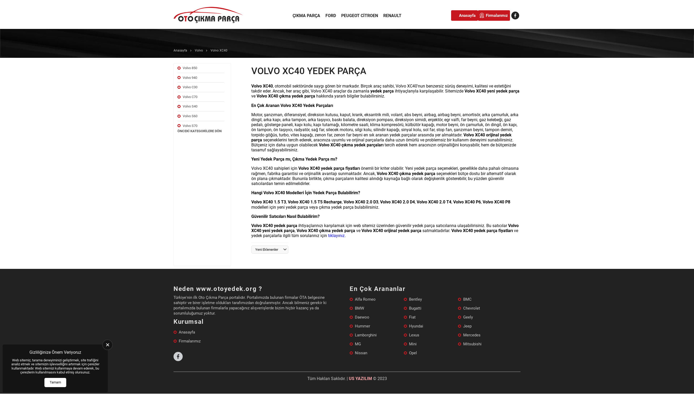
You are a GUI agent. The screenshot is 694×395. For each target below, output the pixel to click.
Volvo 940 (190, 78)
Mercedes (472, 335)
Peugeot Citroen (359, 15)
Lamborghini (366, 335)
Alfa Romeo (365, 299)
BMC (467, 299)
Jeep (467, 326)
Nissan (361, 353)
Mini (413, 344)
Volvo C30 (190, 87)
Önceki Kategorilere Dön (199, 131)
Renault (392, 15)
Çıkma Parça (306, 15)
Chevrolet (471, 308)
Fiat (412, 317)
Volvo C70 (190, 97)
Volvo (199, 50)
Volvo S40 (190, 106)
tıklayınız (336, 235)
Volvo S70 (190, 126)
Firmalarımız (497, 15)
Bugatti (415, 308)
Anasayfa (467, 15)
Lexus (414, 335)
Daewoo (362, 317)
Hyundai (416, 326)
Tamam (55, 382)
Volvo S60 (190, 116)
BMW (359, 308)
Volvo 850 (190, 68)
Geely (468, 317)
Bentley (415, 299)
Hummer (362, 326)
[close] (107, 345)
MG (358, 344)
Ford (330, 15)
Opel (413, 353)
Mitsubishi (472, 344)
